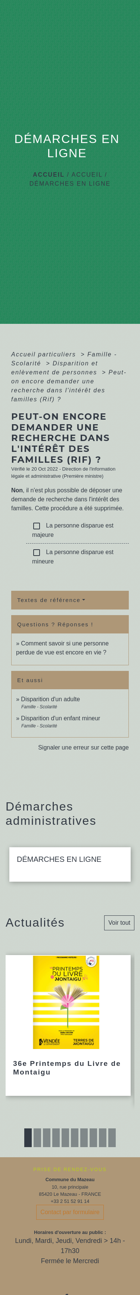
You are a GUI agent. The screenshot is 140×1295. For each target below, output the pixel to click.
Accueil (49, 174)
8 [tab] (93, 1137)
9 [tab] (102, 1137)
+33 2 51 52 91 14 (70, 1201)
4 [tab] (56, 1137)
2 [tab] (37, 1137)
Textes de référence (49, 600)
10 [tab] (112, 1137)
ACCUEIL (86, 174)
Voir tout (119, 922)
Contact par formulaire (69, 1212)
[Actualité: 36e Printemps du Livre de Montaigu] (68, 1025)
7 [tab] (84, 1137)
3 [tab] (46, 1137)
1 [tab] (28, 1137)
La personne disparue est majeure (72, 530)
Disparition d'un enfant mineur (60, 718)
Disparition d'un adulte (50, 699)
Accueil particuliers (44, 354)
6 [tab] (74, 1137)
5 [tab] (65, 1137)
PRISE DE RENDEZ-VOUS (69, 1169)
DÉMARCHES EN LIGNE (70, 183)
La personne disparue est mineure (72, 556)
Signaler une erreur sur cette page (83, 747)
